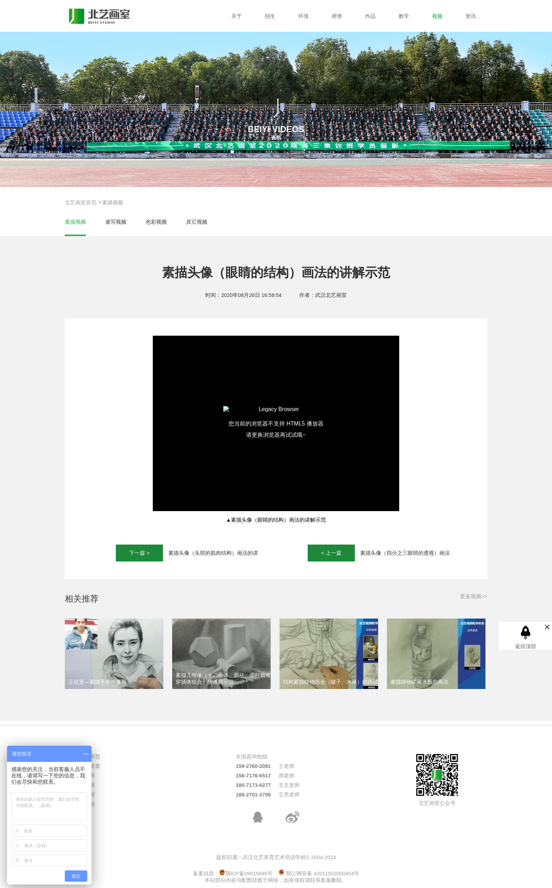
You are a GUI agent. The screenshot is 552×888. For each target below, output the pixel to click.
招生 (270, 16)
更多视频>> (473, 596)
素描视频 (112, 202)
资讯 (470, 16)
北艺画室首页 (80, 202)
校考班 (87, 794)
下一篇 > (139, 553)
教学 (404, 16)
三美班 (87, 785)
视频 (437, 16)
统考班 (87, 775)
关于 (236, 16)
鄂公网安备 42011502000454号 (318, 873)
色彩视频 (156, 222)
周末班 (87, 804)
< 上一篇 (331, 553)
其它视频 (196, 222)
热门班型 (89, 756)
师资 (337, 16)
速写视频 (115, 222)
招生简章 (89, 766)
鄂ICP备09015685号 (246, 873)
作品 (370, 16)
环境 (303, 16)
